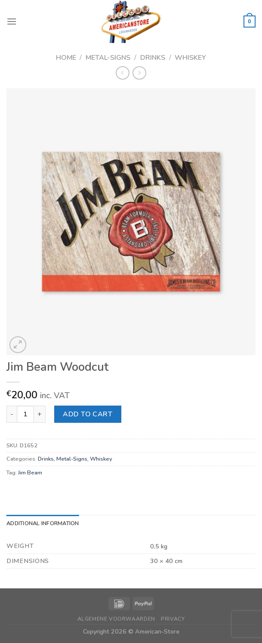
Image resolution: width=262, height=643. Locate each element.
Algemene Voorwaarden (116, 618)
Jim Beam (30, 473)
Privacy (173, 618)
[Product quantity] (25, 414)
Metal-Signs (108, 57)
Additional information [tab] (42, 523)
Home (66, 57)
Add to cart (87, 414)
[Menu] (11, 21)
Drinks (152, 57)
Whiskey (190, 57)
